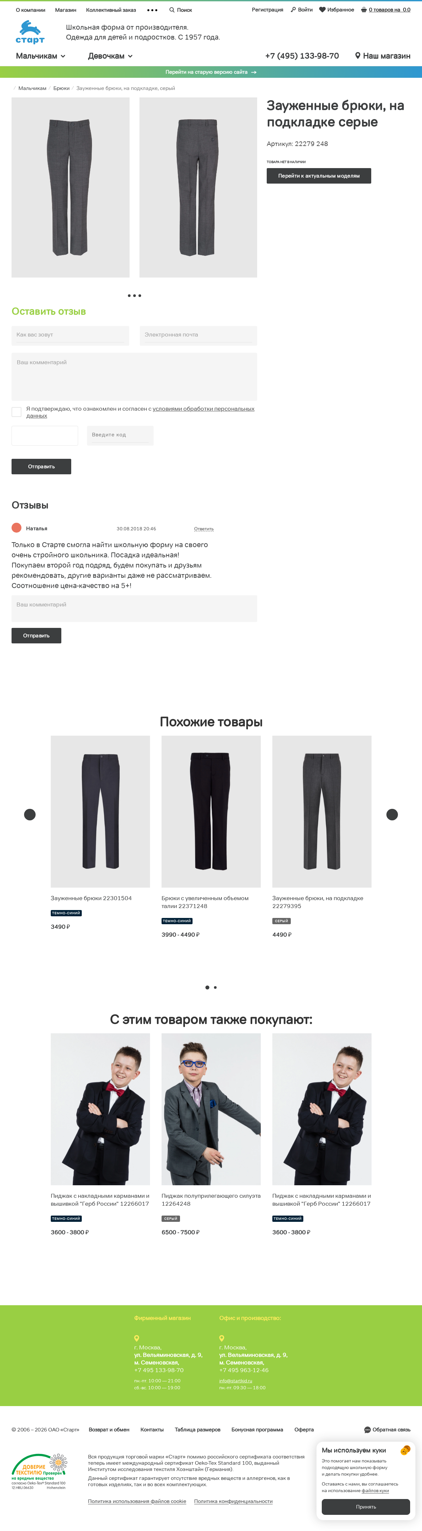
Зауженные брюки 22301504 (91, 898)
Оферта (304, 1430)
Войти (301, 9)
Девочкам (111, 56)
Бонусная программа (257, 1430)
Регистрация (267, 10)
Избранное (336, 9)
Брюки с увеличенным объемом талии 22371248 (205, 902)
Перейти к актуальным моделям (319, 176)
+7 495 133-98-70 (159, 1370)
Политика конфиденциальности (233, 1501)
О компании (30, 10)
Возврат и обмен (109, 1430)
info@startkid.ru (235, 1381)
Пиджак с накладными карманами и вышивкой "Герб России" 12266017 (100, 1199)
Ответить (204, 529)
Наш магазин (382, 56)
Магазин (65, 10)
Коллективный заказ (111, 10)
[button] (207, 987)
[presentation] (30, 814)
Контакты (152, 1430)
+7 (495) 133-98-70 (302, 56)
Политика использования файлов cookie (137, 1501)
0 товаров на (385, 9)
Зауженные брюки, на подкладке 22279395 (317, 902)
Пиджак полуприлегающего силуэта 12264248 (211, 1199)
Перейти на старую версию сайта (207, 72)
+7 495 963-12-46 (244, 1370)
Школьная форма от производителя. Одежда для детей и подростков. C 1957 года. (143, 32)
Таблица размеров (197, 1430)
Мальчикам (41, 56)
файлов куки (375, 1495)
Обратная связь (391, 1430)
